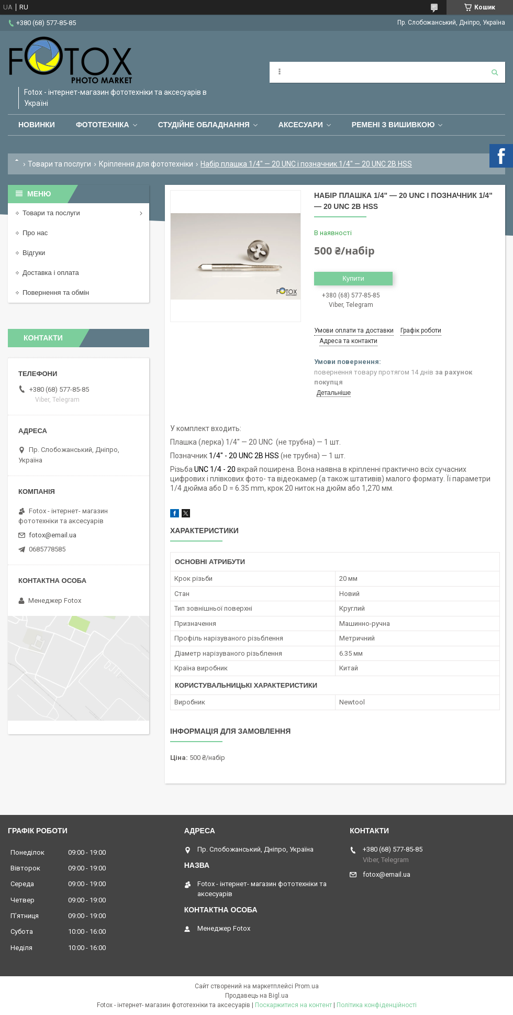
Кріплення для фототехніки (146, 164)
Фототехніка (102, 124)
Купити (353, 278)
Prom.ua (307, 986)
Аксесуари (300, 124)
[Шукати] (494, 72)
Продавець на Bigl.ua (256, 995)
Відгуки (34, 253)
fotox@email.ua (52, 535)
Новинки (36, 124)
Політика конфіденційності (377, 1005)
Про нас (35, 233)
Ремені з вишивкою (393, 124)
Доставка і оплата (51, 273)
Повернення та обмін (56, 292)
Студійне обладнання (204, 124)
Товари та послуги (59, 164)
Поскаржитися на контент (293, 1005)
